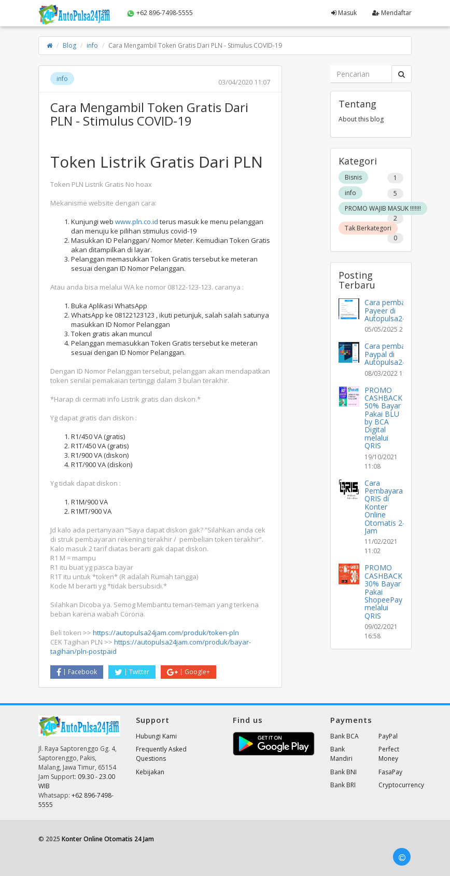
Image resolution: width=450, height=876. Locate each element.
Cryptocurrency (401, 785)
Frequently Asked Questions (161, 754)
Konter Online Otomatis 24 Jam (108, 838)
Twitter (132, 671)
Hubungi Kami (156, 736)
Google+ (188, 671)
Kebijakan (150, 772)
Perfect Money (388, 754)
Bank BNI (343, 772)
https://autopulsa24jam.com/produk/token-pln (166, 632)
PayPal (388, 736)
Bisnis (353, 177)
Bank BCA (344, 736)
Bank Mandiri (341, 754)
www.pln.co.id (136, 221)
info (92, 45)
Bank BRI (343, 785)
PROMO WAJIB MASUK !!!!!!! (383, 208)
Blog (69, 45)
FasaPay (390, 772)
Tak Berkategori (368, 228)
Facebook (77, 671)
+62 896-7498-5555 (159, 13)
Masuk (344, 12)
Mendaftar (392, 12)
